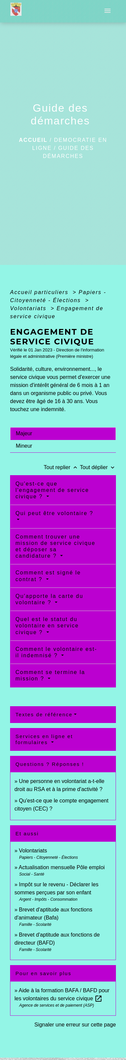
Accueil (33, 140)
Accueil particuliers (40, 292)
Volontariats (29, 308)
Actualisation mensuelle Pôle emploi (61, 867)
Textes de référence (44, 714)
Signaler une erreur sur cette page (75, 1024)
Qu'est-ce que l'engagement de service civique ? (52, 490)
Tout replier (62, 467)
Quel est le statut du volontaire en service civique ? (47, 625)
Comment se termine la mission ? (50, 675)
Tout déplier (98, 467)
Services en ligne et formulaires (44, 739)
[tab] (63, 433)
